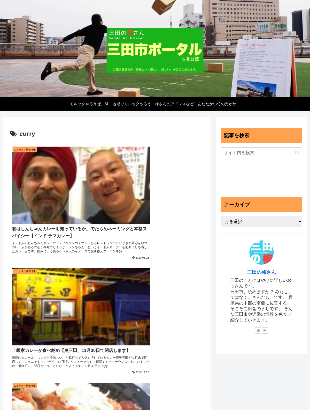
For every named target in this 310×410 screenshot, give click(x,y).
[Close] (27, 404)
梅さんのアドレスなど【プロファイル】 (272, 371)
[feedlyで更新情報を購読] (258, 330)
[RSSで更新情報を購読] (265, 330)
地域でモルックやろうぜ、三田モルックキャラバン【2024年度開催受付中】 (179, 371)
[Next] (17, 401)
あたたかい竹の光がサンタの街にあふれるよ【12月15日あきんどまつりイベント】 (239, 377)
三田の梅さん (261, 272)
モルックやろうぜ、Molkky (95, 371)
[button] (297, 153)
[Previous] (6, 401)
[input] (261, 152)
